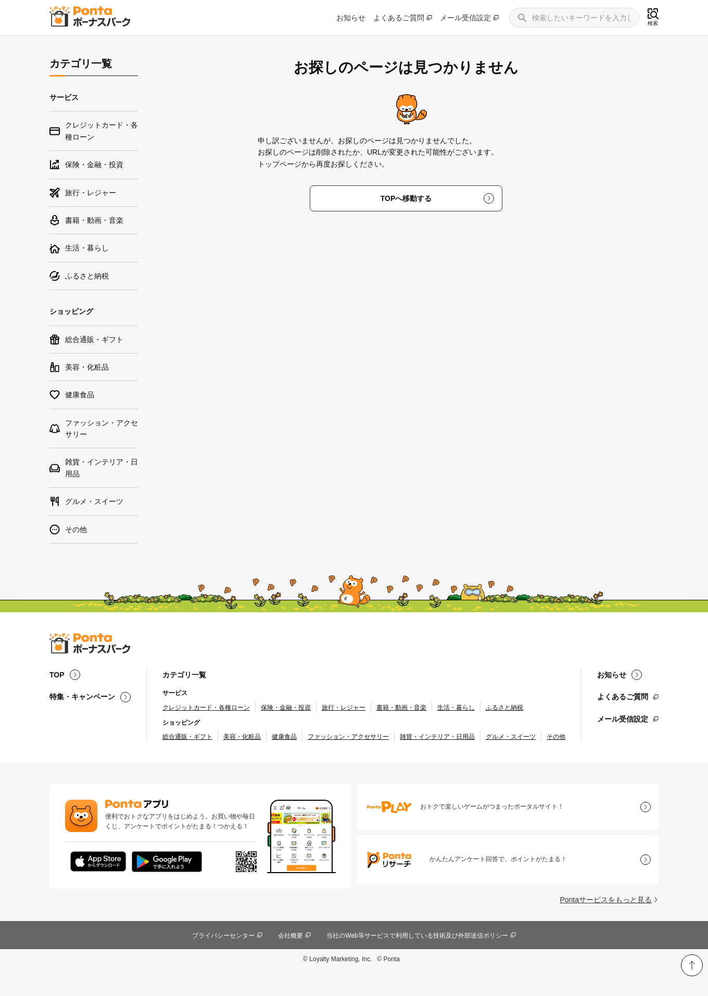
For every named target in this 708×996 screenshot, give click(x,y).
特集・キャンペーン (82, 696)
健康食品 (284, 736)
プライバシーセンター (223, 935)
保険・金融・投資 (286, 707)
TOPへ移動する (406, 198)
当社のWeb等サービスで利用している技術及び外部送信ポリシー (417, 935)
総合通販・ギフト (187, 736)
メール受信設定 (465, 18)
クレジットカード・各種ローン (206, 707)
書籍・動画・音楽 (401, 707)
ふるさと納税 (504, 707)
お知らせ (350, 18)
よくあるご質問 (398, 18)
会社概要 (290, 935)
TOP (57, 675)
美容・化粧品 (242, 736)
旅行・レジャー (343, 707)
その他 (556, 736)
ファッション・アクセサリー (348, 736)
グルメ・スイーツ (511, 736)
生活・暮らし (456, 707)
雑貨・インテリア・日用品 (437, 736)
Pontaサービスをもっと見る (606, 900)
